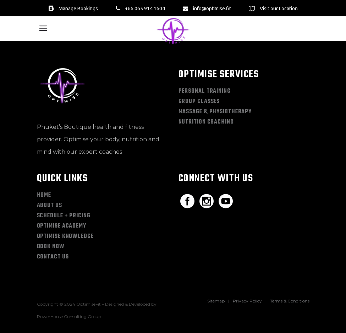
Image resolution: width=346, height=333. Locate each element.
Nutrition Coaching (206, 122)
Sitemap (216, 301)
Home (44, 195)
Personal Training (205, 91)
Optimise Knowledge (65, 236)
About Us (49, 205)
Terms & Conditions (289, 301)
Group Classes (199, 101)
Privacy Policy (247, 301)
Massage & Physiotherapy (215, 111)
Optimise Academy (61, 226)
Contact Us (53, 257)
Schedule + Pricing (63, 215)
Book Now (51, 246)
